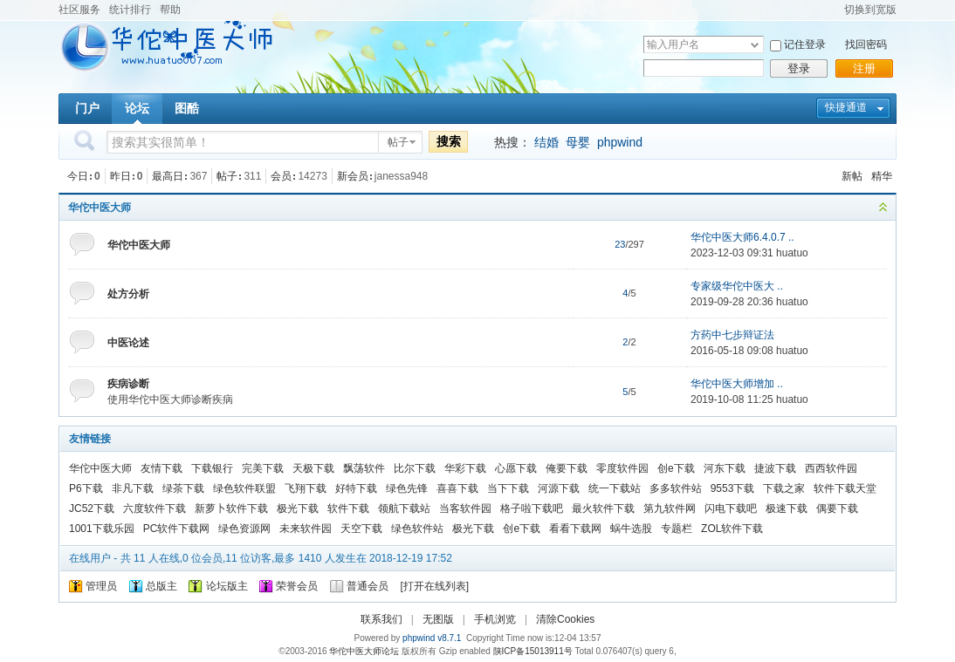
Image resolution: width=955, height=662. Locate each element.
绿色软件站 (417, 528)
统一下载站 (614, 488)
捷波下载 (775, 468)
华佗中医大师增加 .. (736, 384)
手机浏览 (495, 619)
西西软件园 (831, 468)
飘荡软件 (364, 468)
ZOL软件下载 (732, 528)
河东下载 (724, 468)
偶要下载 (837, 508)
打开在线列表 (434, 586)
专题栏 (676, 528)
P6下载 (86, 488)
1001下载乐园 (101, 528)
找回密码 (866, 44)
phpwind (619, 142)
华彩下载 (465, 468)
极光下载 (298, 508)
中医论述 (128, 343)
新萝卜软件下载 (231, 508)
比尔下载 (415, 468)
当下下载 (508, 488)
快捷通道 (846, 107)
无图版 (438, 619)
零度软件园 (622, 468)
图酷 (187, 108)
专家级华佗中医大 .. (736, 286)
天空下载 (361, 528)
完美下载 (263, 468)
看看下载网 (575, 528)
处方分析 (128, 294)
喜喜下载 (457, 488)
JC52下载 (91, 508)
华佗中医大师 (99, 207)
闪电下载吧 (730, 508)
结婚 (546, 142)
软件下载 (348, 508)
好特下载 (356, 488)
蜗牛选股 (631, 528)
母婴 (578, 142)
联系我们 (381, 619)
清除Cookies (565, 619)
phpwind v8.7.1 (431, 638)
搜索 (448, 141)
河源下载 (559, 488)
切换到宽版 (870, 9)
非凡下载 (133, 488)
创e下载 (676, 468)
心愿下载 (516, 468)
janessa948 (401, 176)
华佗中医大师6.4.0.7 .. (742, 237)
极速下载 (786, 508)
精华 (881, 176)
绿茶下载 (183, 488)
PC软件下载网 (176, 528)
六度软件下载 (154, 508)
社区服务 (79, 9)
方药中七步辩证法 (732, 335)
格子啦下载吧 (531, 508)
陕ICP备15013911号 (533, 651)
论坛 (137, 108)
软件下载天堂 (845, 488)
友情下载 (161, 468)
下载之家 (784, 488)
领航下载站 (404, 508)
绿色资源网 (244, 528)
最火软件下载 (603, 508)
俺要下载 (566, 468)
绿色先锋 (407, 488)
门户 (87, 108)
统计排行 (130, 9)
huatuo (792, 253)
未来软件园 (305, 528)
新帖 (852, 176)
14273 (312, 176)
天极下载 (313, 468)
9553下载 (733, 488)
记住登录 (805, 44)
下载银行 (212, 468)
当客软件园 (465, 508)
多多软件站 (675, 488)
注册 (864, 68)
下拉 (754, 44)
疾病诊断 (128, 384)
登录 (798, 68)
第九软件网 (669, 508)
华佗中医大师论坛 (364, 651)
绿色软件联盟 (244, 488)
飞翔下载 (305, 488)
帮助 (170, 9)
